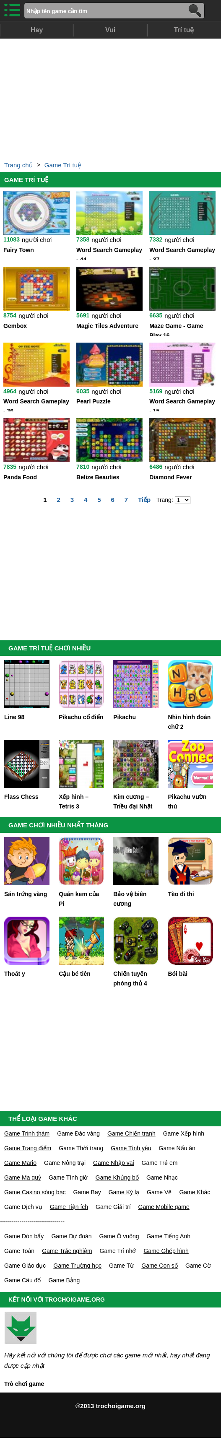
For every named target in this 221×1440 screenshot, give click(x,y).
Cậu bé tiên (75, 973)
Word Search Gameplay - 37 (182, 253)
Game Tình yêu (131, 1148)
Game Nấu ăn (177, 1148)
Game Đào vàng (78, 1133)
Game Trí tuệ (62, 165)
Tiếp (144, 499)
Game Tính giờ (68, 1177)
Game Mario (20, 1162)
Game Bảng (64, 1280)
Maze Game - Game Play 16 (176, 329)
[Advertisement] (110, 97)
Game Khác (194, 1192)
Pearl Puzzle (93, 401)
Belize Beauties (98, 477)
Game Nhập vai (113, 1162)
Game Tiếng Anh (168, 1236)
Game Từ (121, 1265)
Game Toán (19, 1251)
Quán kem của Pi (79, 899)
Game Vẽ (159, 1192)
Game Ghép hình (165, 1251)
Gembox (15, 325)
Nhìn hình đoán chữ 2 (189, 722)
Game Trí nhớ (118, 1251)
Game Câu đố (22, 1280)
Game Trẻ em (160, 1162)
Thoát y (14, 973)
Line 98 (14, 717)
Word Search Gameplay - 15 (182, 404)
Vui (110, 30)
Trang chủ (18, 165)
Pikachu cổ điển (81, 717)
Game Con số (159, 1265)
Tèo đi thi (181, 894)
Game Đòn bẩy (24, 1236)
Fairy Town (18, 250)
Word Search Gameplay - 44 (109, 253)
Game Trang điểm (27, 1148)
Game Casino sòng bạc (35, 1192)
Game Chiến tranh (131, 1133)
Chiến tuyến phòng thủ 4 (130, 978)
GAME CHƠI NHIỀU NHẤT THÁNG (58, 825)
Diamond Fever (170, 477)
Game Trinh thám (26, 1133)
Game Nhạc (162, 1177)
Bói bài (177, 973)
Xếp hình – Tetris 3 (73, 801)
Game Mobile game (164, 1206)
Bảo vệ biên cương (129, 899)
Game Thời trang (81, 1148)
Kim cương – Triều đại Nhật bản (132, 802)
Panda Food (20, 477)
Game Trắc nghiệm (67, 1251)
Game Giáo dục (25, 1265)
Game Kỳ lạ (124, 1192)
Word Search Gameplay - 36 (36, 404)
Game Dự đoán (71, 1236)
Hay (37, 30)
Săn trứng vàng (25, 894)
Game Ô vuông (119, 1236)
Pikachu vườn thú (187, 801)
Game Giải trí (113, 1206)
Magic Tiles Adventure (107, 325)
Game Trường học (77, 1265)
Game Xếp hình (183, 1133)
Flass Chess (21, 796)
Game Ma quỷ (22, 1177)
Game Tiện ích (69, 1206)
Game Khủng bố (117, 1177)
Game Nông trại (65, 1162)
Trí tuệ (184, 30)
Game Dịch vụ (23, 1206)
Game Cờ (198, 1265)
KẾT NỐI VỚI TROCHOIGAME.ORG (56, 1299)
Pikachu (124, 717)
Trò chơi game (24, 1383)
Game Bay (87, 1192)
